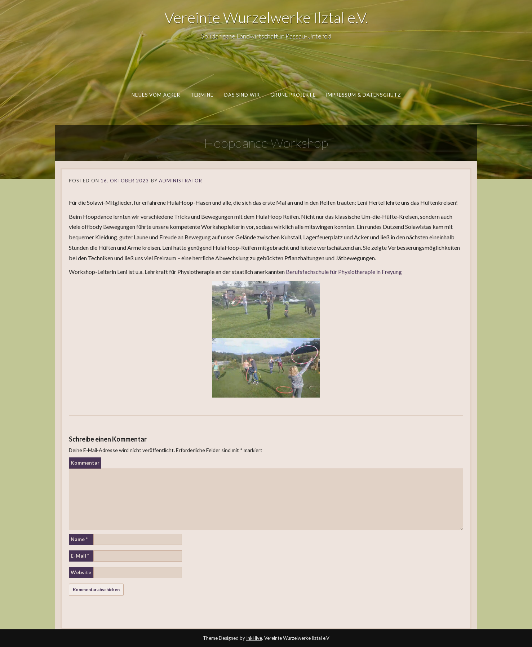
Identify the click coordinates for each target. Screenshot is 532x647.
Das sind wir (242, 95)
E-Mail (80, 556)
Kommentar (85, 463)
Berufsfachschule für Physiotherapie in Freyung (344, 271)
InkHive (254, 638)
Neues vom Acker (156, 95)
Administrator (180, 180)
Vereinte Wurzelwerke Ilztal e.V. (266, 17)
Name (79, 539)
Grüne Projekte (292, 95)
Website (81, 572)
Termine (201, 95)
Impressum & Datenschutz (362, 95)
